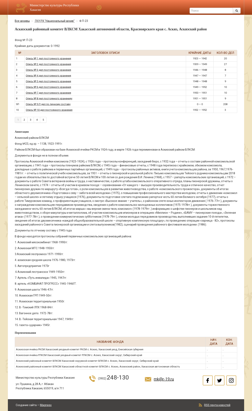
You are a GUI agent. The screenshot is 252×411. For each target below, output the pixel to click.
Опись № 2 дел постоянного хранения (48, 64)
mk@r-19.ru (164, 379)
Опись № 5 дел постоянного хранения (48, 81)
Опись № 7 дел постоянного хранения (48, 92)
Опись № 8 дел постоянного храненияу (49, 98)
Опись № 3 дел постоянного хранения (48, 69)
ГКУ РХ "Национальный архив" (54, 20)
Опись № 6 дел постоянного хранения (48, 87)
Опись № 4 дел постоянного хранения (48, 75)
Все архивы (22, 20)
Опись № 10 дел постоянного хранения (49, 109)
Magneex (46, 405)
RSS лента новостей (217, 405)
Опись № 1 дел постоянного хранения (48, 58)
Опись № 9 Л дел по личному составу (48, 104)
